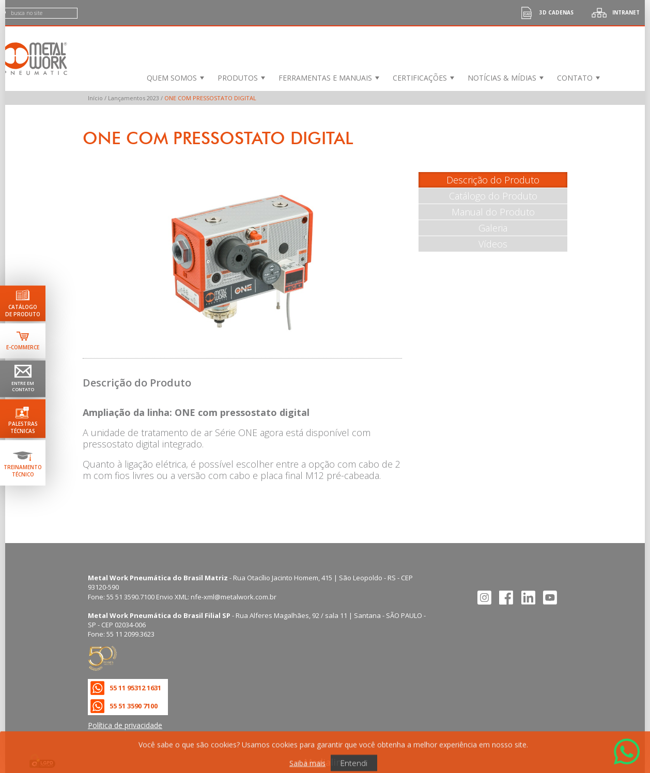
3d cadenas (544, 12)
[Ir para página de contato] (22, 379)
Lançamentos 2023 (133, 98)
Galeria (492, 228)
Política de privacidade (125, 725)
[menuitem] (174, 77)
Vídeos (492, 244)
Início (95, 98)
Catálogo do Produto (493, 196)
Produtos (238, 78)
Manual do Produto (493, 212)
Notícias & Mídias (502, 78)
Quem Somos (172, 78)
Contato (575, 78)
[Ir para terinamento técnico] (22, 462)
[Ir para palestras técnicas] (22, 418)
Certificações (420, 78)
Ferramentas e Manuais (325, 78)
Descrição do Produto (492, 180)
